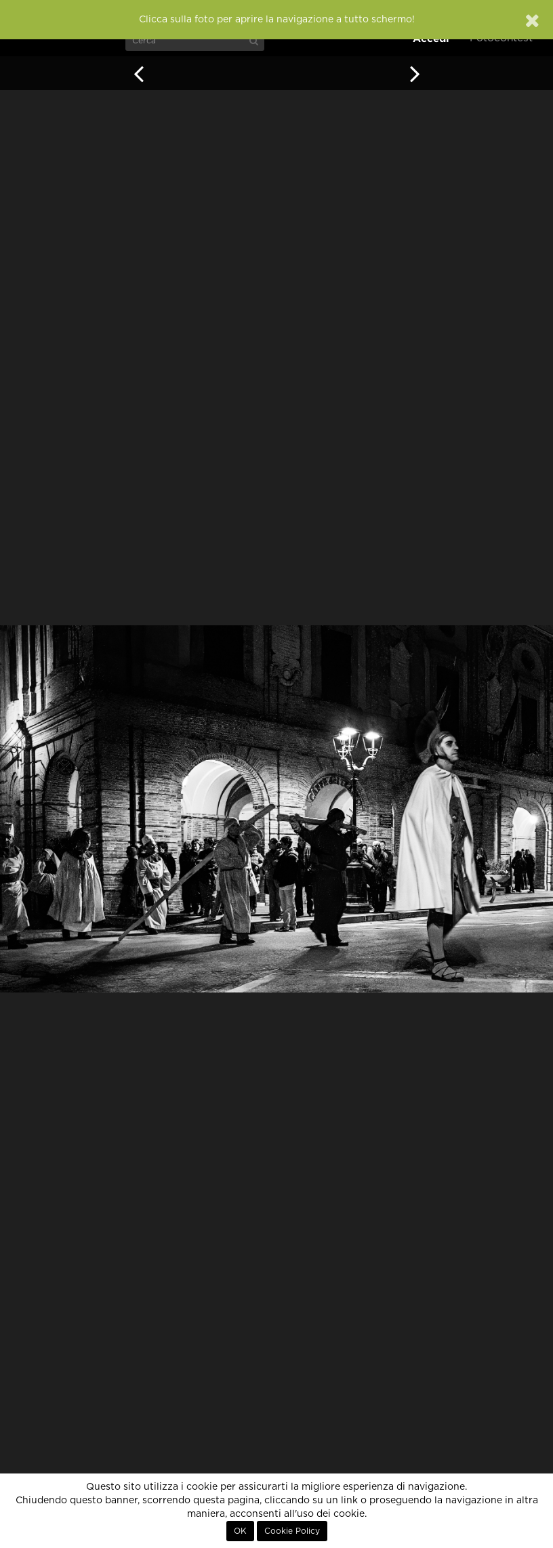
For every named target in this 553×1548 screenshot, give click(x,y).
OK (240, 1531)
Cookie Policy (292, 1531)
